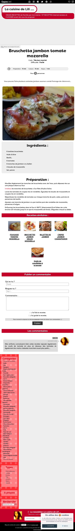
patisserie (6, 453)
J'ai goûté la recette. (38, 315)
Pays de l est (7, 432)
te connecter (36, 319)
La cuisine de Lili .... (19, 9)
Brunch (8, 483)
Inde (4, 430)
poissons (6, 445)
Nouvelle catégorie (9, 377)
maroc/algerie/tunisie (10, 455)
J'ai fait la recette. (38, 312)
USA (4, 457)
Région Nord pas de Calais (9, 370)
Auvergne (6, 418)
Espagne (6, 367)
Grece (5, 428)
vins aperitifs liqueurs (6, 401)
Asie (4, 365)
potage (5, 394)
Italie (5, 363)
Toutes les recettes (9, 361)
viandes (5, 442)
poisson (5, 396)
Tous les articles (8, 459)
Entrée (8, 475)
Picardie (5, 373)
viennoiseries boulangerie (6, 450)
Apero (8, 481)
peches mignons (8, 408)
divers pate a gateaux (6, 388)
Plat (7, 477)
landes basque (7, 381)
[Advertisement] (37, 32)
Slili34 (55, 338)
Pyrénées (6, 426)
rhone (5, 379)
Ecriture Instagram (37, 529)
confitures (6, 404)
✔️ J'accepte (49, 526)
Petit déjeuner (10, 471)
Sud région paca (8, 375)
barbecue (6, 398)
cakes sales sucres (9, 392)
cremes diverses (8, 391)
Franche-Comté (8, 414)
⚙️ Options (65, 526)
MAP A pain (7, 440)
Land (34, 525)
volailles (5, 444)
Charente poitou (8, 424)
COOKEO (6, 438)
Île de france (7, 422)
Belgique (6, 420)
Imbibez (8, 189)
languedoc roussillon (6, 384)
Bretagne (6, 416)
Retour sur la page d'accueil (11, 46)
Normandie (6, 412)
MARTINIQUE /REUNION (7, 435)
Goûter (8, 473)
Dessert (8, 479)
